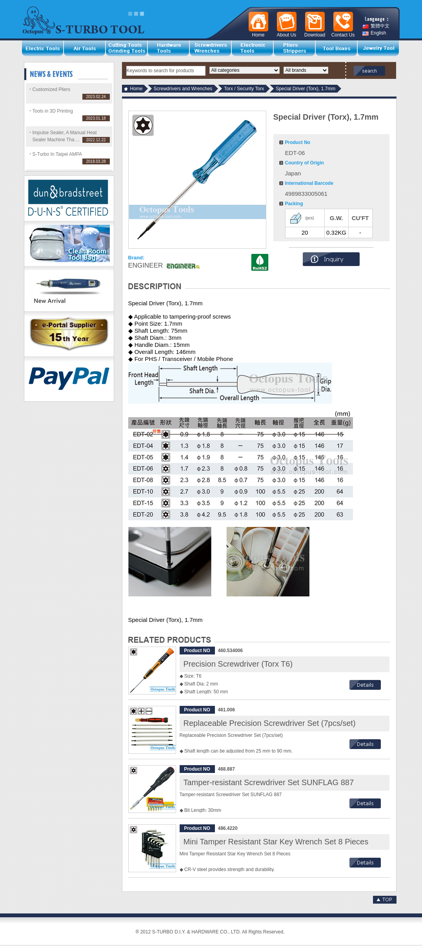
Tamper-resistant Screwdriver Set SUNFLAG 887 (269, 782)
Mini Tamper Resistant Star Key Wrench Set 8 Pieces (276, 841)
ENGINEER (145, 265)
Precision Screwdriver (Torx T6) (238, 664)
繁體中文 (375, 26)
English (374, 33)
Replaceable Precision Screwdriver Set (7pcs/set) (270, 723)
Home (136, 88)
